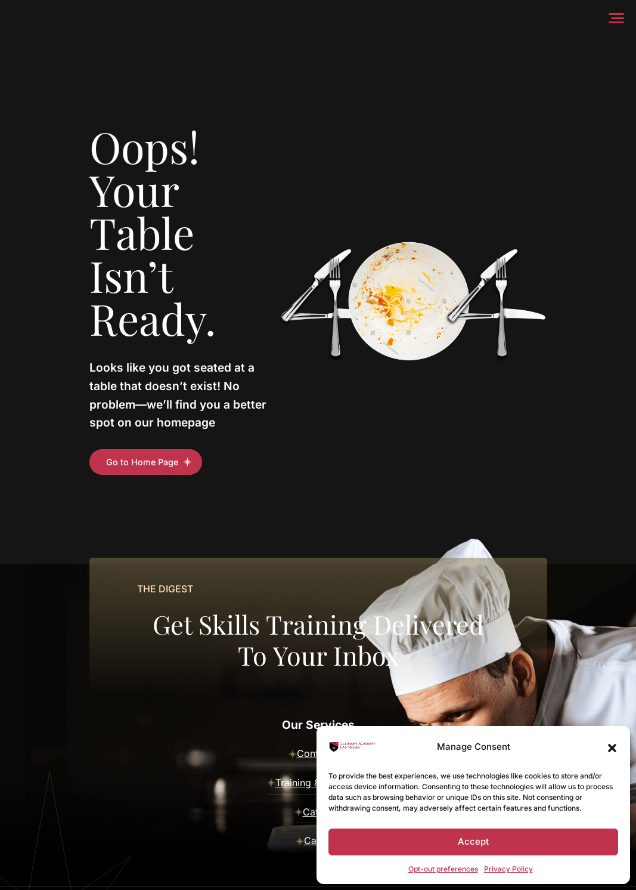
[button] (612, 747)
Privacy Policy (508, 868)
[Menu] (619, 18)
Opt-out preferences (443, 868)
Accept (473, 841)
